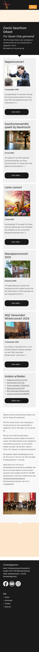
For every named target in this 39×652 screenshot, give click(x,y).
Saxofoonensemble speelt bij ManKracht (17, 125)
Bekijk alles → (17, 401)
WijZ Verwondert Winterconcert (18, 391)
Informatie (8, 600)
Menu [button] (33, 7)
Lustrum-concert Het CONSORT (18, 394)
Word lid (8, 607)
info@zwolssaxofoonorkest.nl (14, 478)
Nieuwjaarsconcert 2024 (16, 388)
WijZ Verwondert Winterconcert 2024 (17, 317)
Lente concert (13, 187)
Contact (7, 604)
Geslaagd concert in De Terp (17, 380)
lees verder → (17, 112)
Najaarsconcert (14, 61)
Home (7, 597)
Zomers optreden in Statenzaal (18, 386)
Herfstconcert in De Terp (15, 383)
